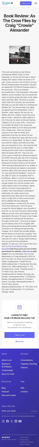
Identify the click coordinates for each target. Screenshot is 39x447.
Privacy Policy (24, 439)
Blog (4, 388)
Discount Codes (9, 395)
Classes (24, 367)
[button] (35, 3)
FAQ (22, 388)
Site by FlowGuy (25, 444)
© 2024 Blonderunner (26, 442)
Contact (24, 391)
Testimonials (7, 370)
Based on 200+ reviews (9, 439)
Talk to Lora (26, 3)
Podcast (5, 391)
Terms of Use (24, 437)
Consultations (27, 360)
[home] (8, 3)
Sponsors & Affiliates (7, 365)
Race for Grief (8, 374)
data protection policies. (27, 416)
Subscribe (34, 411)
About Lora (7, 360)
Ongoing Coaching (29, 364)
